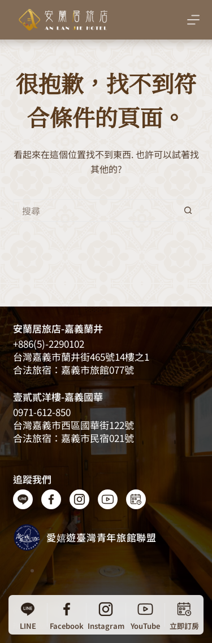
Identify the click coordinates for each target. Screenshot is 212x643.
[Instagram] (105, 615)
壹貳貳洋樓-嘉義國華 (58, 397)
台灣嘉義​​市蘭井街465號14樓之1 (81, 356)
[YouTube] (145, 615)
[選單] (193, 20)
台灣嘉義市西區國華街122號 (73, 425)
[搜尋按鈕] (188, 210)
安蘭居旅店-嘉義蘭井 (58, 328)
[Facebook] (66, 615)
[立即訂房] (184, 615)
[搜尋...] (95, 210)
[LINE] (27, 615)
